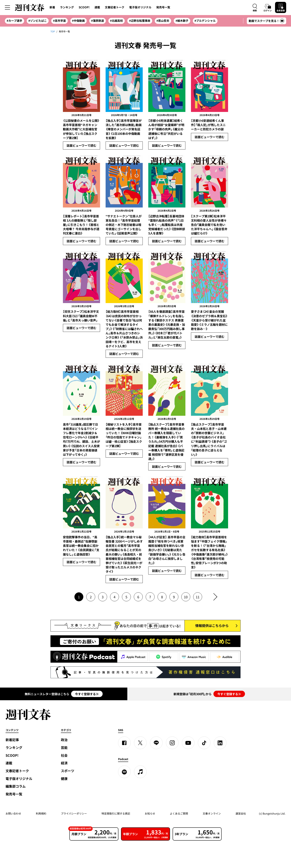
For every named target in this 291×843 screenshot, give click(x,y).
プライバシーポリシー (74, 813)
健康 (64, 778)
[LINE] (156, 742)
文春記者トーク (114, 7)
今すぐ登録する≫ (87, 694)
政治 (64, 739)
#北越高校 (116, 21)
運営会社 (241, 813)
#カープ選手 (14, 21)
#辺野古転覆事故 (139, 21)
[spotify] (124, 771)
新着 (52, 7)
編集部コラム (16, 786)
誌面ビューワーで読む (81, 145)
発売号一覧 (163, 7)
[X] (140, 742)
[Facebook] (124, 742)
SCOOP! (84, 7)
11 (198, 596)
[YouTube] (188, 742)
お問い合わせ (13, 813)
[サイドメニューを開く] (7, 7)
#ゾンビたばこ (37, 21)
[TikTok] (204, 742)
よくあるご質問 (179, 813)
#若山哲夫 (162, 21)
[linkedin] (220, 742)
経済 (64, 762)
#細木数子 (182, 21)
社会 (64, 755)
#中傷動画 (78, 21)
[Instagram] (172, 742)
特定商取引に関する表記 (116, 813)
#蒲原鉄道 (97, 21)
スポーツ (67, 770)
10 (186, 596)
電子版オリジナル (140, 7)
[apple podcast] (140, 771)
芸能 (64, 747)
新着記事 (12, 739)
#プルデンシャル (205, 21)
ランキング (67, 7)
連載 (97, 7)
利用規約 (41, 813)
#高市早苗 (59, 21)
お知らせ (150, 813)
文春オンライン (212, 813)
